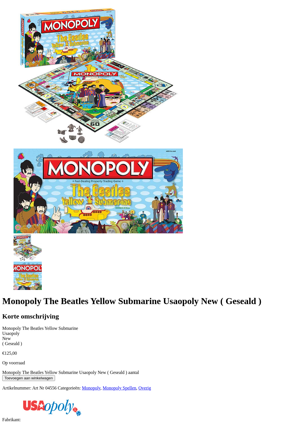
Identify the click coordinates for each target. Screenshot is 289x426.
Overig (144, 388)
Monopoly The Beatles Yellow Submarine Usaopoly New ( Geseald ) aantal (70, 372)
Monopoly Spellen (119, 388)
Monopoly (91, 388)
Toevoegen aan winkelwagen (29, 378)
